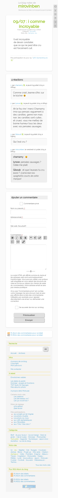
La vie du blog (25, 441)
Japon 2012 (43, 439)
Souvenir (29, 460)
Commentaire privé (31, 204)
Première (29, 454)
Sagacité (23, 439)
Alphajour (31, 33)
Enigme (37, 454)
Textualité (33, 31)
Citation (45, 452)
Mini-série (36, 452)
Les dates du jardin (18, 381)
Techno (13, 462)
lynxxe (17, 103)
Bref (12, 435)
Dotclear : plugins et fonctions (22, 383)
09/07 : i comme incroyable (29, 24)
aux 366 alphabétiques (23, 420)
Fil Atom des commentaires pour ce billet (27, 333)
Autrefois (14, 441)
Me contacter (16, 369)
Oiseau (40, 456)
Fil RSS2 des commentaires (24, 481)
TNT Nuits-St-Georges (19, 385)
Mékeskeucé (39, 460)
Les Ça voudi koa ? (21, 401)
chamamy (19, 85)
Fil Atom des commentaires (24, 476)
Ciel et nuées (22, 437)
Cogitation (21, 456)
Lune (19, 458)
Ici (11, 450)
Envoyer (29, 320)
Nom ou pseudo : (18, 208)
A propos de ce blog (19, 361)
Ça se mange (33, 435)
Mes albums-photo (18, 387)
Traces (13, 456)
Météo (13, 458)
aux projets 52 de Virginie (23, 414)
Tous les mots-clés (43, 465)
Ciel (27, 450)
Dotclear (31, 437)
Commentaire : (17, 235)
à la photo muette (21, 416)
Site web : (19, 226)
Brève (20, 452)
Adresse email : (17, 217)
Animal (13, 452)
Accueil (13, 353)
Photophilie (41, 437)
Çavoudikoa (28, 458)
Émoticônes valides (18, 377)
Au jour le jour (21, 435)
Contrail (21, 460)
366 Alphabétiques (40, 58)
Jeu (36, 33)
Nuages (34, 450)
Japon (36, 458)
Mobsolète (31, 456)
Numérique (33, 439)
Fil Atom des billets (21, 474)
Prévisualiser (29, 315)
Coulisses (42, 450)
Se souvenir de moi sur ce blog (31, 307)
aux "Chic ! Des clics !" (22, 424)
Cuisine (13, 460)
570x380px (18, 406)
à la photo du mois (21, 418)
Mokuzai (44, 458)
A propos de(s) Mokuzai (20, 391)
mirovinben (19, 150)
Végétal (21, 450)
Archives (22, 353)
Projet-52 (27, 452)
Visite (22, 454)
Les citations (18, 397)
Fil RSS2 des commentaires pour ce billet (27, 335)
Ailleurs (45, 454)
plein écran (18, 408)
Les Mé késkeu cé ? (21, 399)
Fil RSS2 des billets (21, 479)
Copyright (15, 363)
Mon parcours (16, 365)
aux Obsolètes (19, 422)
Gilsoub (18, 134)
